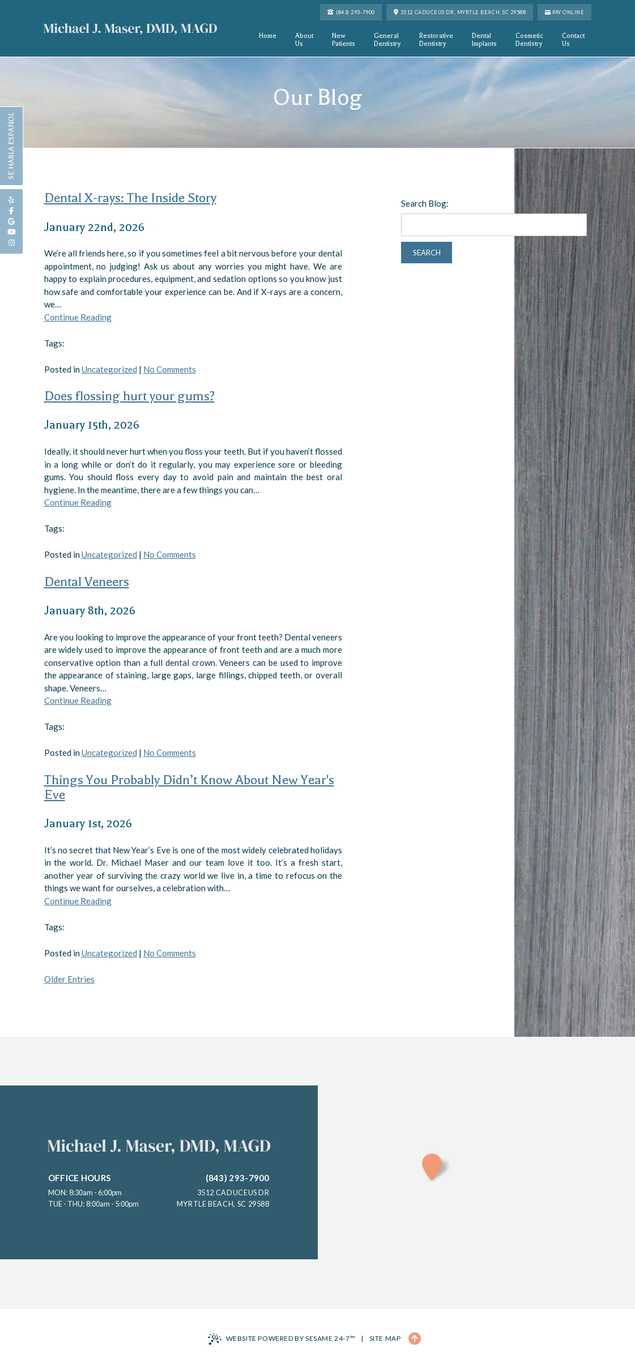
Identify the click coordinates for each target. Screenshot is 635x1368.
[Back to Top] (414, 1338)
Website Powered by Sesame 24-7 (282, 1339)
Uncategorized (109, 369)
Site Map (385, 1338)
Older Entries (69, 979)
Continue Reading (78, 317)
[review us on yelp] (11, 200)
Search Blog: (425, 203)
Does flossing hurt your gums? (129, 396)
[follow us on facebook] (11, 211)
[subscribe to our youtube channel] (11, 231)
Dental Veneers (86, 581)
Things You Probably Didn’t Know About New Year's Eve (189, 787)
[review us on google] (11, 221)
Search (427, 252)
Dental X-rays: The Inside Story (130, 198)
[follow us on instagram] (11, 242)
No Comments (169, 369)
